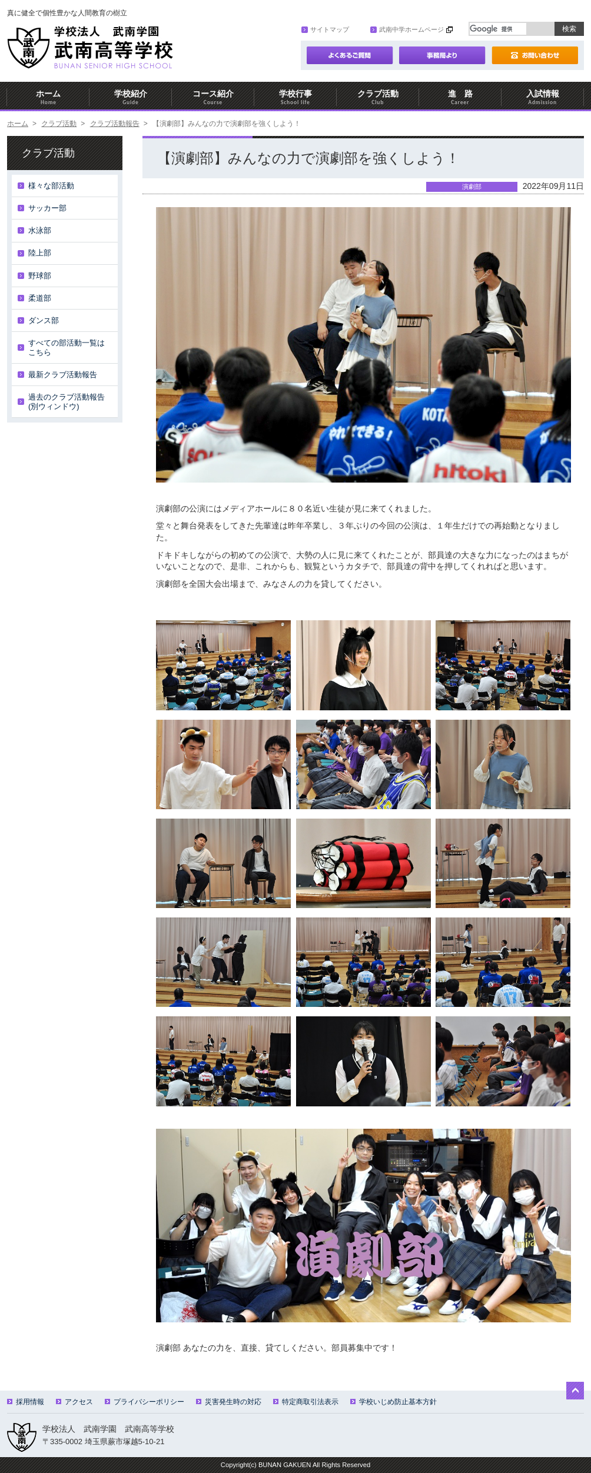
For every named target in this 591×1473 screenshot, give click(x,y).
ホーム (48, 97)
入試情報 (543, 97)
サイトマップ (325, 29)
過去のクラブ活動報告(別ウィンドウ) (66, 402)
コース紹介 (213, 97)
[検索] (498, 29)
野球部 (39, 275)
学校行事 (295, 97)
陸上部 (39, 252)
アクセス (74, 1402)
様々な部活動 (51, 185)
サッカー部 (47, 208)
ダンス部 (43, 320)
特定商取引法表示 (305, 1402)
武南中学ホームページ (407, 29)
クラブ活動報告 (115, 123)
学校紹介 (130, 97)
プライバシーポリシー (144, 1402)
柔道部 (39, 298)
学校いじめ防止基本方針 (393, 1402)
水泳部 (39, 230)
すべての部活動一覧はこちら (66, 347)
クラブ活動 (378, 97)
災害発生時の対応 (228, 1402)
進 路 (460, 97)
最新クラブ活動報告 (62, 374)
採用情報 (25, 1402)
